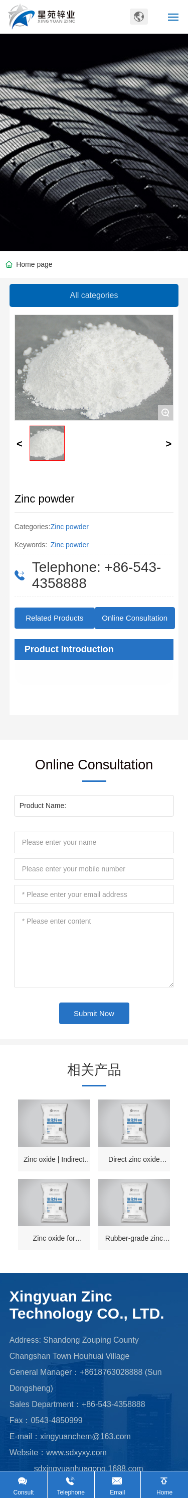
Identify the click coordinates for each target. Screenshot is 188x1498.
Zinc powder (70, 527)
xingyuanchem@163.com (85, 1436)
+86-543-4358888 (113, 1404)
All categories (94, 295)
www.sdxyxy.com (76, 1452)
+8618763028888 (111, 1372)
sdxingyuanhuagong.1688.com (88, 1468)
